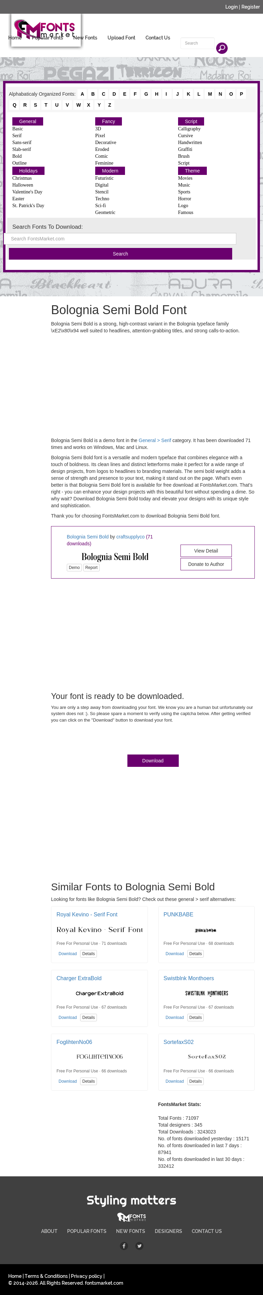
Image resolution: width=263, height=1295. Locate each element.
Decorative (105, 142)
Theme (192, 171)
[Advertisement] (35, 536)
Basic (17, 128)
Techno (102, 198)
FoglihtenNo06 (74, 1042)
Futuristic (104, 178)
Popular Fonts (47, 37)
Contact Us (158, 37)
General (27, 121)
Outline (19, 163)
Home (15, 37)
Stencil (102, 191)
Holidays (28, 171)
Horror (184, 198)
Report (91, 567)
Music (184, 185)
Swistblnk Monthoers (189, 978)
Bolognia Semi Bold (88, 536)
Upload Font (121, 37)
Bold (17, 156)
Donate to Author (206, 564)
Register (250, 7)
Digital (102, 185)
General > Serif (155, 440)
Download (152, 760)
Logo (183, 205)
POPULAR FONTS (87, 1231)
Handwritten (190, 142)
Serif (17, 135)
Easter (18, 198)
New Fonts (85, 37)
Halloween (22, 185)
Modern (110, 171)
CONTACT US (207, 1231)
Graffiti (185, 149)
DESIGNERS (168, 1231)
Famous (185, 212)
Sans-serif (22, 142)
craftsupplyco (130, 536)
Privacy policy (86, 1276)
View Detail (206, 551)
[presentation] (103, 740)
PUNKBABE (178, 914)
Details (88, 953)
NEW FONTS (130, 1231)
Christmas (22, 178)
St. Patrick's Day (28, 205)
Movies (185, 178)
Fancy (108, 121)
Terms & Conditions (46, 1276)
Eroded (102, 149)
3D (98, 128)
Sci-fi (100, 205)
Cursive (185, 135)
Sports (184, 191)
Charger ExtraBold (79, 978)
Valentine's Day (27, 191)
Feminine (104, 163)
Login (231, 7)
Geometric (105, 212)
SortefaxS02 (179, 1042)
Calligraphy (189, 128)
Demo (74, 567)
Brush (183, 156)
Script (191, 121)
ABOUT (49, 1231)
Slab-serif (21, 149)
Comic (101, 156)
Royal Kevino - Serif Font (87, 914)
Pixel (100, 135)
